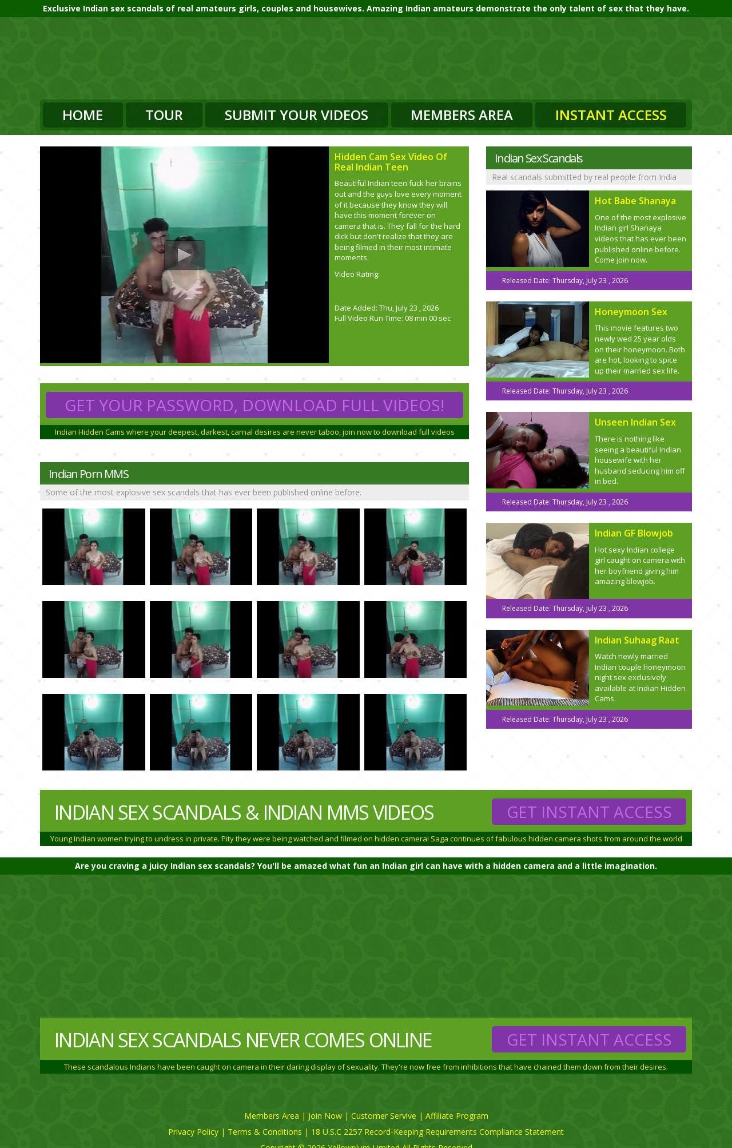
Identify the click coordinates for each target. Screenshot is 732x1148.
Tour (164, 114)
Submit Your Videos (296, 114)
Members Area (462, 114)
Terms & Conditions (265, 1131)
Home (82, 114)
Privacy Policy (193, 1131)
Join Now (325, 1115)
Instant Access (611, 114)
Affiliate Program (456, 1115)
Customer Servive (383, 1115)
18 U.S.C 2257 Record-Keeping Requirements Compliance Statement (437, 1131)
